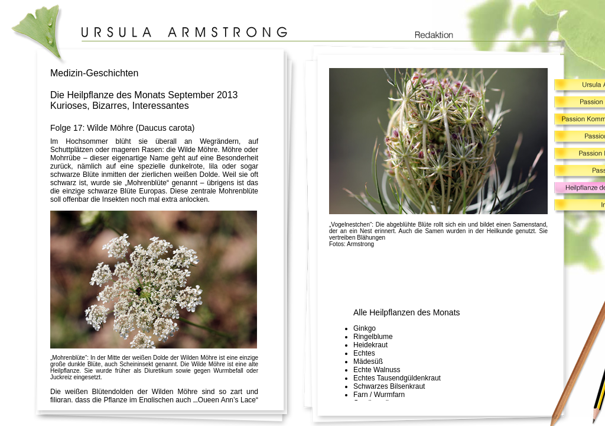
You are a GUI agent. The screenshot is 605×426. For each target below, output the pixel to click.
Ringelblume (373, 337)
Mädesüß (368, 361)
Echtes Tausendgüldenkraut (397, 378)
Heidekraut (370, 345)
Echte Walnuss (377, 370)
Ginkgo (364, 328)
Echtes (364, 353)
